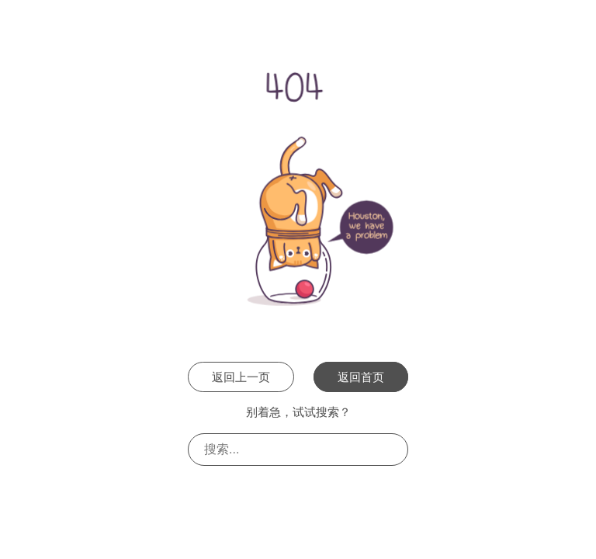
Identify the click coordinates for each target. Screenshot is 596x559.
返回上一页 (241, 377)
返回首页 (361, 377)
